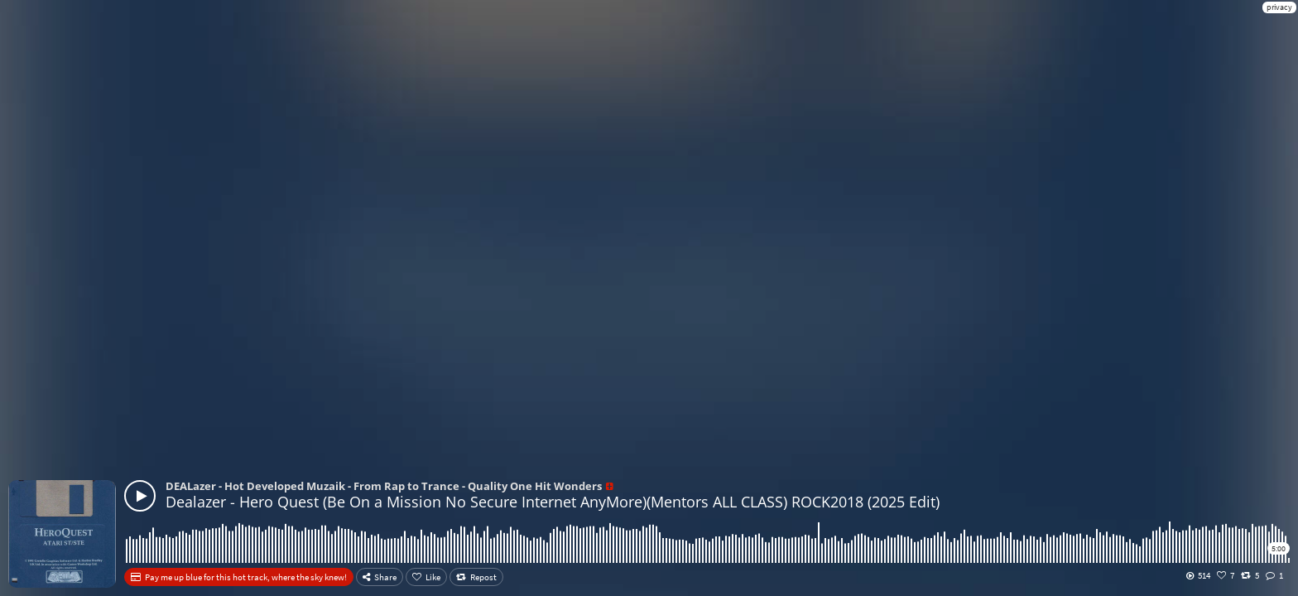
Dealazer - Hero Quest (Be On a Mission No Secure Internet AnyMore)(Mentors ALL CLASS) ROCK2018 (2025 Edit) (553, 502)
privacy (1279, 7)
